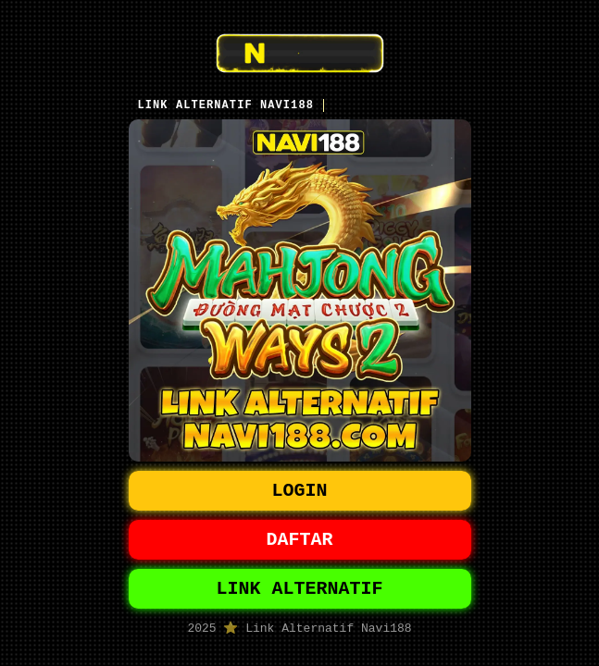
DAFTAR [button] (300, 536)
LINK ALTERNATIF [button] (300, 589)
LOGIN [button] (300, 484)
